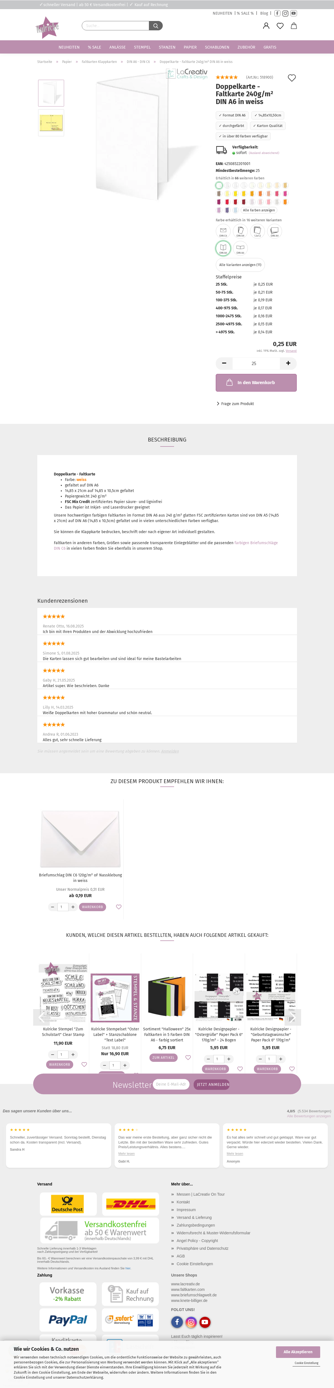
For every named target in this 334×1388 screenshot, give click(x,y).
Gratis (270, 47)
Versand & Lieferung (194, 1217)
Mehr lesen (126, 1153)
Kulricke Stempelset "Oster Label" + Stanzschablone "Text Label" (115, 1035)
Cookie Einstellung (306, 1363)
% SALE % (245, 13)
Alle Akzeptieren (298, 1352)
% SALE (94, 47)
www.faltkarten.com (188, 1289)
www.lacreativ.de (185, 1284)
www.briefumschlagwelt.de (194, 1295)
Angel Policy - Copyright (197, 1240)
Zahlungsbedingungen (196, 1225)
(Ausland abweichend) (264, 153)
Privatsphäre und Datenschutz (203, 1248)
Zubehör (246, 47)
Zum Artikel (163, 1058)
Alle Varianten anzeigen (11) (240, 265)
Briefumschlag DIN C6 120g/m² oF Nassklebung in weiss (80, 878)
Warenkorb (92, 907)
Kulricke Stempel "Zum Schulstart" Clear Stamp (63, 1032)
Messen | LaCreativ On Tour (201, 1194)
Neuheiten (69, 47)
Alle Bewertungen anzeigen (309, 1116)
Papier (190, 47)
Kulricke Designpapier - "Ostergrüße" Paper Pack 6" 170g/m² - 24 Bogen (219, 1035)
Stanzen (167, 47)
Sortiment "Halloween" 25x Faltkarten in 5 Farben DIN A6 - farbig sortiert (167, 1035)
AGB (181, 1256)
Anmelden (170, 751)
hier (127, 1268)
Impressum (186, 1210)
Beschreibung (167, 439)
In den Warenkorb (250, 382)
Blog (264, 13)
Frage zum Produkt (237, 403)
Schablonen (217, 47)
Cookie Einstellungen (195, 1264)
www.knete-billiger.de (189, 1300)
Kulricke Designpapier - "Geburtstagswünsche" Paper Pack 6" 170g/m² (270, 1035)
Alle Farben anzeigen (259, 210)
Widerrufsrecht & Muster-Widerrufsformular (214, 1233)
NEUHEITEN (222, 13)
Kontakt (183, 1202)
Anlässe (117, 47)
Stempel (142, 47)
